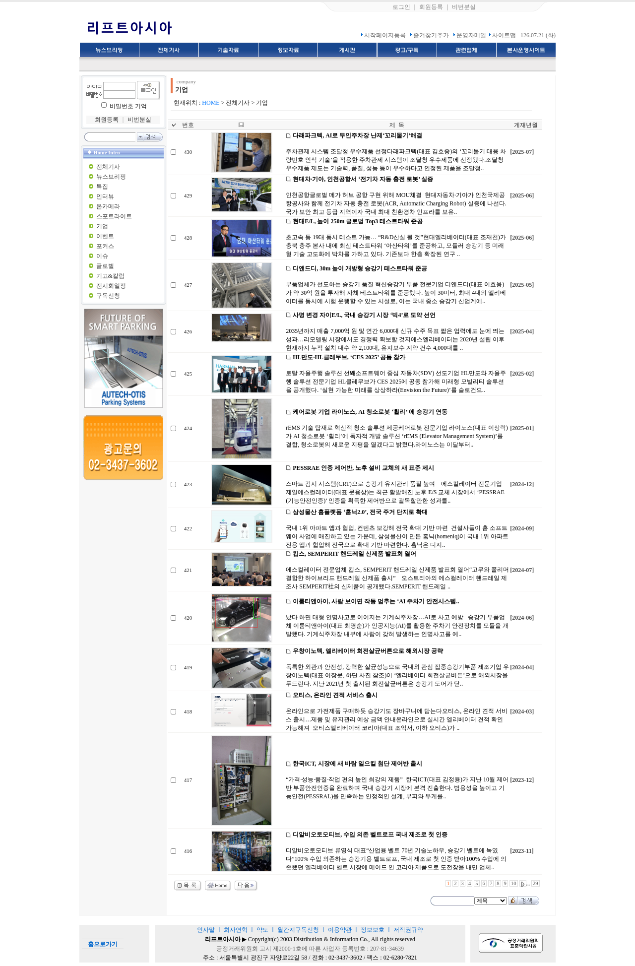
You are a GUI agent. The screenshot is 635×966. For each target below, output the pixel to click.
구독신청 (108, 295)
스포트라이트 (114, 216)
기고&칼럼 (110, 275)
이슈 (102, 256)
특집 (102, 186)
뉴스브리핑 (111, 176)
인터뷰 (105, 196)
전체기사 (108, 166)
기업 (102, 226)
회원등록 (431, 6)
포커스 (105, 246)
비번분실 (464, 6)
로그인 (401, 6)
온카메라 (108, 206)
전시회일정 (111, 285)
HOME (210, 102)
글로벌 (105, 265)
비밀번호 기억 (128, 106)
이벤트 (105, 236)
